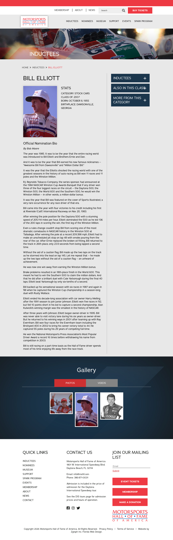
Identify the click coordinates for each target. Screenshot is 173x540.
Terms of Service (125, 529)
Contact (28, 500)
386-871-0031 (81, 477)
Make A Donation (130, 502)
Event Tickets (130, 481)
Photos (70, 383)
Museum (101, 21)
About (79, 10)
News (92, 10)
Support (114, 21)
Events (126, 21)
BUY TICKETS (140, 10)
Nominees (87, 21)
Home (25, 67)
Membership (61, 10)
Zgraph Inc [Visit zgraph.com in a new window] (76, 531)
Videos (102, 383)
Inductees (72, 21)
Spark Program (143, 21)
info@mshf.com (81, 474)
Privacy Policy (106, 529)
